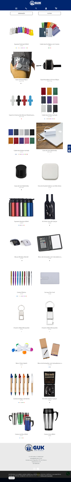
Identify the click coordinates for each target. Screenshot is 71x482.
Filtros (49, 13)
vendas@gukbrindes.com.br (36, 458)
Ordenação (21, 13)
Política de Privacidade (46, 476)
